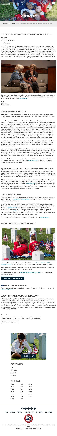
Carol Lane (10, 40)
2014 (21, 396)
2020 (12, 399)
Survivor (17, 318)
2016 (21, 391)
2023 (12, 391)
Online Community (7, 318)
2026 (12, 384)
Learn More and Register (13, 278)
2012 (30, 384)
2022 (12, 394)
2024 (12, 389)
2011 (30, 386)
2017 (21, 389)
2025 (12, 386)
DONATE (39, 412)
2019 (21, 384)
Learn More (29, 356)
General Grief (26, 318)
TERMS (19, 412)
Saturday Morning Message (10, 322)
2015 (21, 394)
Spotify (15, 211)
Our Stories (11, 23)
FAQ (6, 412)
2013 (21, 399)
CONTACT (48, 412)
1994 (30, 396)
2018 (21, 386)
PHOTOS (14, 373)
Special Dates (36, 318)
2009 (30, 391)
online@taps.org (23, 98)
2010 (30, 389)
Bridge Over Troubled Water (21, 199)
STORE (12, 412)
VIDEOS (13, 375)
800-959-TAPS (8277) (33, 428)
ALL (12, 367)
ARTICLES (14, 370)
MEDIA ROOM (29, 412)
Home (5, 23)
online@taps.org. (12, 207)
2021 (12, 396)
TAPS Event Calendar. (7, 290)
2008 (30, 394)
